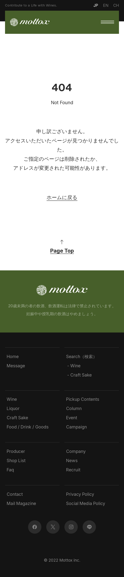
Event (71, 418)
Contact (15, 494)
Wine (12, 399)
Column (74, 408)
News (72, 460)
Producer (16, 451)
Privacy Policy (80, 494)
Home (13, 356)
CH (116, 5)
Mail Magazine (21, 503)
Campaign (76, 427)
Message (16, 366)
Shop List (16, 460)
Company (76, 451)
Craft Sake (17, 418)
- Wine (73, 366)
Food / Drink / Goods (28, 427)
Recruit (73, 470)
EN (105, 5)
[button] (107, 22)
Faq (10, 470)
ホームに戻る (62, 197)
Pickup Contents (82, 399)
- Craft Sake (79, 375)
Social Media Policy (85, 503)
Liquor (13, 408)
